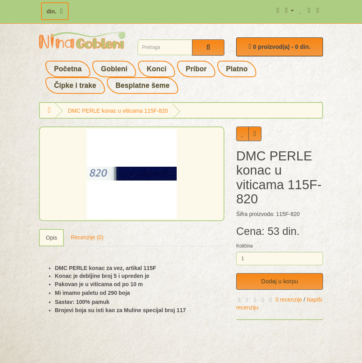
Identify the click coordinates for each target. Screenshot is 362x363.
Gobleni (114, 69)
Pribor (196, 69)
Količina (244, 246)
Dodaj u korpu (279, 281)
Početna (68, 69)
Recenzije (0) (87, 237)
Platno (237, 69)
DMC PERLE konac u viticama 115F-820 (118, 111)
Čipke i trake (75, 85)
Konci (156, 69)
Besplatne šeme (143, 85)
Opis (51, 238)
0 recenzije (288, 299)
